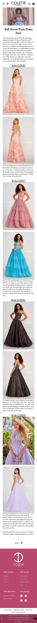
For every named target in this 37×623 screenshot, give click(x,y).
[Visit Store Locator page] (7, 3)
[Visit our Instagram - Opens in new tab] (26, 596)
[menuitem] (3, 3)
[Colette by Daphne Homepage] (18, 4)
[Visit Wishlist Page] (33, 3)
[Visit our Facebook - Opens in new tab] (21, 596)
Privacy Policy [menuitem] (29, 610)
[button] (3, 3)
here (21, 621)
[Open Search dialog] (29, 3)
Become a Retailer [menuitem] (9, 595)
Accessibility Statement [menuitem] (19, 610)
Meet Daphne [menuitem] (24, 582)
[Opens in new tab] (18, 65)
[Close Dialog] (1, 619)
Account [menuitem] (6, 582)
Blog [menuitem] (21, 585)
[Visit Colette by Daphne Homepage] (18, 560)
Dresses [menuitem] (6, 576)
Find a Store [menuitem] (24, 576)
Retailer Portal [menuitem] (8, 598)
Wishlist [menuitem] (6, 579)
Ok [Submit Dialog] (35, 618)
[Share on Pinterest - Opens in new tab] (21, 543)
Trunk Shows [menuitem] (24, 579)
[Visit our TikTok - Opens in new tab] (26, 600)
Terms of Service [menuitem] (8, 610)
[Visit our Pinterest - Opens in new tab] (21, 600)
